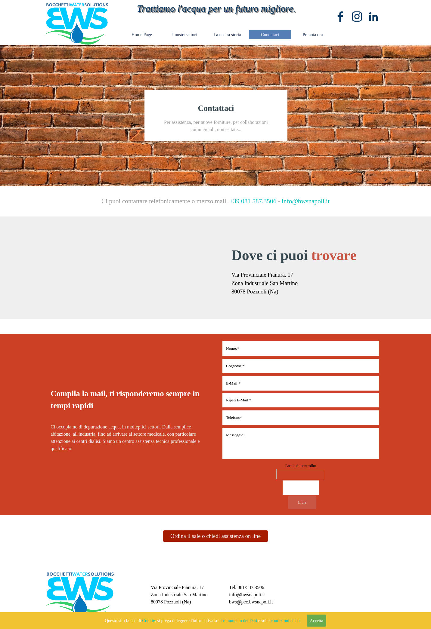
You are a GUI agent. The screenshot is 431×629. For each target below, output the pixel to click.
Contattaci (270, 34)
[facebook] (340, 16)
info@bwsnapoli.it (306, 201)
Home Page (142, 34)
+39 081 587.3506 (252, 201)
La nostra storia (227, 34)
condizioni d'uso (285, 620)
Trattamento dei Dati (239, 620)
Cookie (148, 620)
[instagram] (356, 16)
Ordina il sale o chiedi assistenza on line (215, 536)
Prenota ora (312, 34)
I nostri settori (184, 34)
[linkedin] (373, 16)
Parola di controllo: (300, 465)
